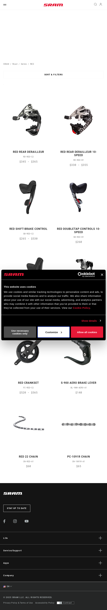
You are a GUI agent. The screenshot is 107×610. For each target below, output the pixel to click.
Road (15, 64)
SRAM (6, 64)
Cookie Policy (81, 307)
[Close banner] (102, 274)
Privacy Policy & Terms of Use (18, 603)
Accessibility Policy (44, 603)
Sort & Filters (53, 74)
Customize (53, 332)
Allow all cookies (87, 332)
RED (32, 64)
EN (6, 586)
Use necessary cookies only (20, 332)
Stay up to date (17, 508)
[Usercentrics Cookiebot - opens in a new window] (80, 274)
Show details (89, 320)
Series (24, 64)
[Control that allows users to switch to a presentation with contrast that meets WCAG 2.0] (65, 603)
